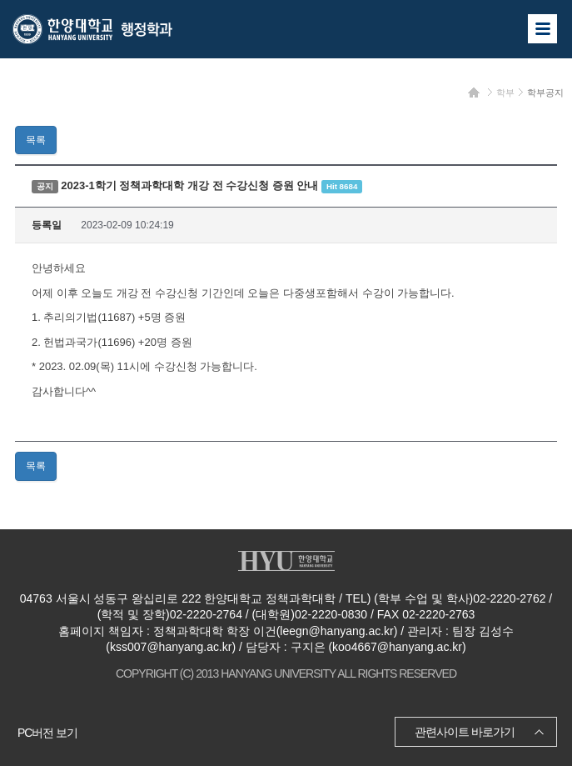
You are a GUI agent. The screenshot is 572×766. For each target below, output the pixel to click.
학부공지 (545, 93)
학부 (505, 93)
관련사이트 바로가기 (465, 731)
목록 (36, 140)
